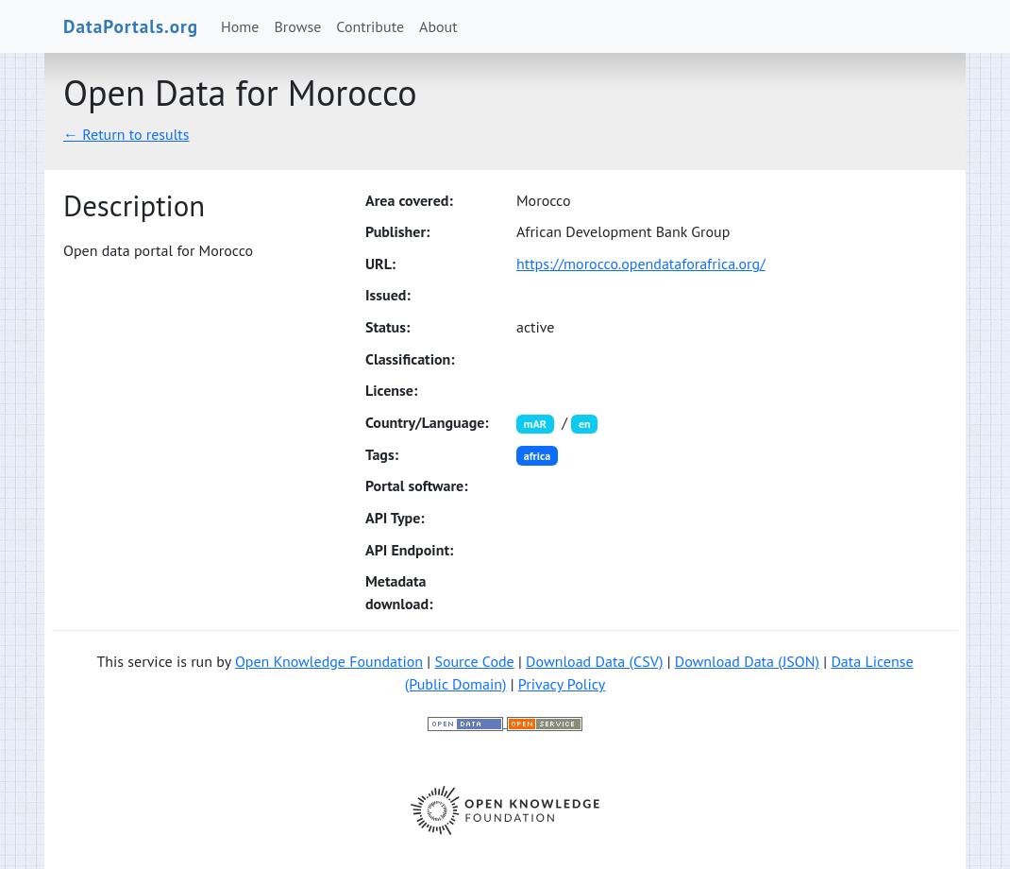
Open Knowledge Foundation (329, 661)
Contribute (370, 26)
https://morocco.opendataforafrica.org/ (641, 263)
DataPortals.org (130, 26)
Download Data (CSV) (594, 661)
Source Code (473, 661)
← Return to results (126, 134)
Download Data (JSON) (747, 661)
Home (240, 26)
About (438, 26)
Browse (298, 26)
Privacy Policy (561, 683)
